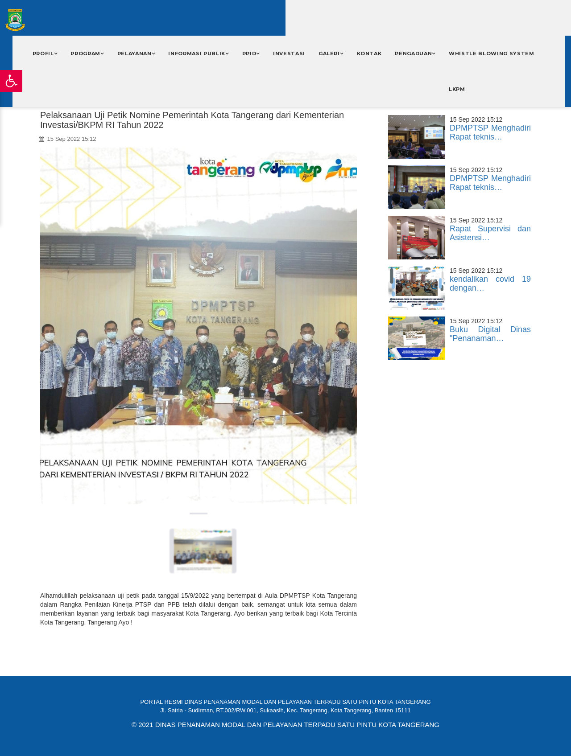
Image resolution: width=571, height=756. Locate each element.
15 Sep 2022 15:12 (67, 139)
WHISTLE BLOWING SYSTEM (491, 53)
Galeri (329, 53)
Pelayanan (134, 53)
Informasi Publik (196, 53)
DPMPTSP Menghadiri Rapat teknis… (490, 132)
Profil (43, 53)
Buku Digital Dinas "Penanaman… (490, 334)
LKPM (457, 89)
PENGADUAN (413, 53)
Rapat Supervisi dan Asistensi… (490, 233)
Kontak (369, 53)
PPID (249, 53)
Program (85, 53)
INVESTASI (289, 53)
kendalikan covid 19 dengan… (490, 283)
